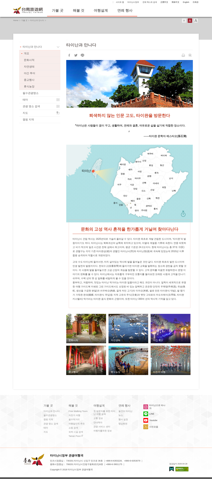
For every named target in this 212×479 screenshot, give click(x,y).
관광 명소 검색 (31, 106)
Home (15, 20)
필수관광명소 (31, 93)
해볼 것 (79, 10)
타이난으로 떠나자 (157, 406)
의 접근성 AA (181, 469)
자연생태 (29, 66)
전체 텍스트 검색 (150, 2)
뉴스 (121, 415)
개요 (26, 53)
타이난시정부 (133, 2)
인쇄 (183, 55)
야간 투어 (29, 73)
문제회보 (190, 55)
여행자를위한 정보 (102, 430)
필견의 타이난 (125, 411)
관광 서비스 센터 (101, 426)
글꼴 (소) (184, 20)
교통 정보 (98, 418)
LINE (151, 414)
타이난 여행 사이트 (28, 10)
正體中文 (164, 2)
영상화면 (123, 423)
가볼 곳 (57, 10)
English (186, 2)
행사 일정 (123, 419)
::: (113, 2)
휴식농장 (29, 86)
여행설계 (101, 10)
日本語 (195, 2)
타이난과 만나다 (37, 20)
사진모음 (153, 426)
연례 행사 (124, 10)
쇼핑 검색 (73, 427)
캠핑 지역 (28, 119)
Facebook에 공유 (69, 55)
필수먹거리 (74, 419)
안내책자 (97, 422)
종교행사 (29, 79)
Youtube (153, 420)
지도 (25, 112)
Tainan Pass (75, 436)
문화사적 (29, 60)
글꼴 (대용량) (196, 20)
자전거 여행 (74, 415)
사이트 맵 (120, 2)
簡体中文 (175, 2)
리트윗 (76, 55)
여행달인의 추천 (77, 423)
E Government (171, 469)
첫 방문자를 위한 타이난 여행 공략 (104, 412)
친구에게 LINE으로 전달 (82, 55)
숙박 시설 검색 (76, 432)
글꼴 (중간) (190, 20)
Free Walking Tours (78, 411)
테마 (25, 99)
